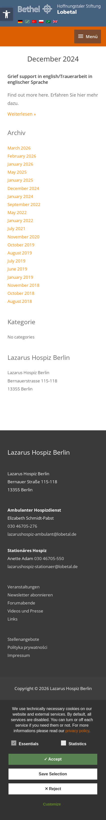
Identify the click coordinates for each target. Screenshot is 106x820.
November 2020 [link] (24, 237)
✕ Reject (53, 789)
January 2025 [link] (20, 180)
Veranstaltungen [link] (24, 587)
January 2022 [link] (20, 220)
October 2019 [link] (21, 245)
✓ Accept (53, 759)
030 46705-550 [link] (49, 558)
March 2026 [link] (19, 148)
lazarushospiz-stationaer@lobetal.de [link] (43, 566)
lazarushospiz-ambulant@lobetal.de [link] (42, 534)
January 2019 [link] (20, 277)
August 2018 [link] (20, 301)
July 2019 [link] (17, 261)
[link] (6, 14)
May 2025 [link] (17, 172)
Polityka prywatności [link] (27, 647)
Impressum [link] (19, 655)
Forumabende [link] (21, 603)
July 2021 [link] (17, 228)
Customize (52, 804)
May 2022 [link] (17, 212)
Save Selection (53, 774)
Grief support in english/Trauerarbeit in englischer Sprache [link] (50, 79)
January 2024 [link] (20, 196)
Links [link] (13, 619)
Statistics (73, 743)
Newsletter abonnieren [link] (30, 595)
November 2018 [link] (24, 285)
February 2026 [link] (22, 156)
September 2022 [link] (24, 204)
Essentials (24, 743)
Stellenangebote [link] (23, 639)
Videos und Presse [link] (25, 611)
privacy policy (77, 731)
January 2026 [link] (20, 164)
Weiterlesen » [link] (22, 114)
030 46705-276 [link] (22, 526)
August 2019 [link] (20, 253)
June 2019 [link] (17, 269)
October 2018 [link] (21, 293)
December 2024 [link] (23, 188)
